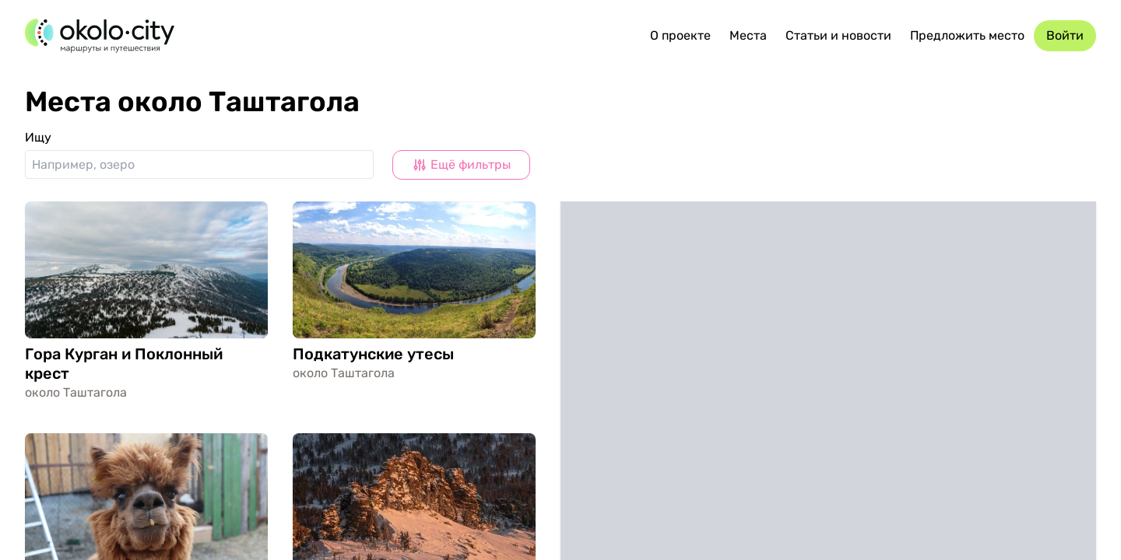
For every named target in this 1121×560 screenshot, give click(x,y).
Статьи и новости (838, 35)
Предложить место (967, 35)
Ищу (38, 137)
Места (748, 35)
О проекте (680, 35)
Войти (1065, 35)
